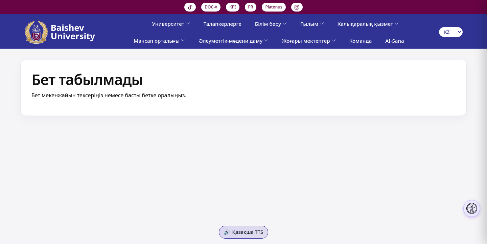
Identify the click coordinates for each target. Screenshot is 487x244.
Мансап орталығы (159, 40)
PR (250, 7)
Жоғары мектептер (308, 40)
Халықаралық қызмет (368, 23)
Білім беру (271, 23)
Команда (360, 40)
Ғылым (312, 23)
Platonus (273, 7)
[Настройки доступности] (471, 208)
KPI (232, 7)
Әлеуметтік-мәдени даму (233, 40)
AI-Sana (394, 40)
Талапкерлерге (222, 23)
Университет (171, 23)
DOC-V (211, 7)
